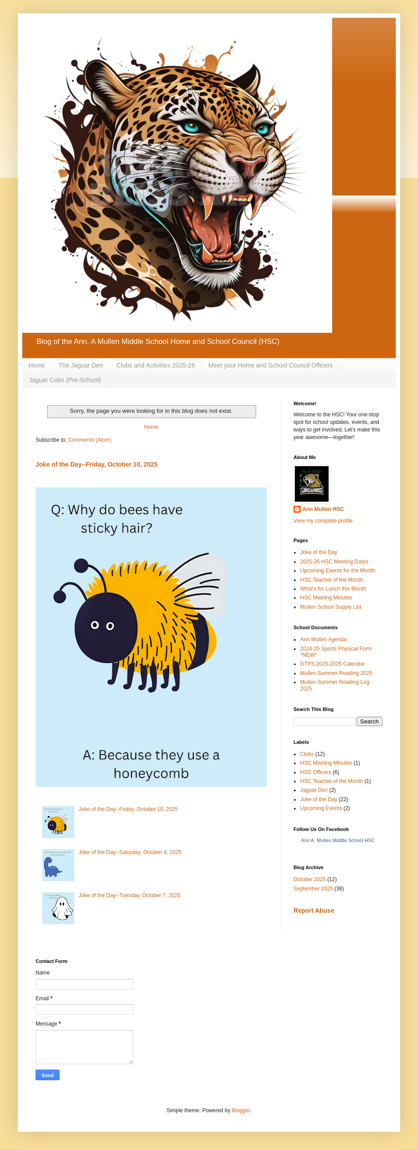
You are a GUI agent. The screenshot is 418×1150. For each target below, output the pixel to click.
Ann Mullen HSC (323, 509)
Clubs (307, 754)
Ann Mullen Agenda (323, 639)
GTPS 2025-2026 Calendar (332, 664)
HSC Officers (315, 772)
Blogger (241, 1110)
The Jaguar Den (80, 365)
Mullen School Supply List (330, 607)
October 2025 (309, 879)
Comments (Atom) (89, 440)
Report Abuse (313, 910)
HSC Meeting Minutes (326, 598)
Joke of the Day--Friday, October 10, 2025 (96, 464)
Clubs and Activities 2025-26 (156, 365)
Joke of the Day (318, 552)
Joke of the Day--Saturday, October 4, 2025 (130, 852)
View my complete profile (323, 521)
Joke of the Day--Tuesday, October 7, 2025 (130, 895)
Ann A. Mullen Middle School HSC (338, 840)
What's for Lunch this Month (333, 589)
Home (36, 365)
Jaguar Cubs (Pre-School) (65, 379)
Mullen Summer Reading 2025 (336, 673)
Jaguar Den (314, 790)
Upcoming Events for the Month (337, 570)
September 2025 (313, 889)
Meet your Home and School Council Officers (270, 365)
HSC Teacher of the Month (331, 580)
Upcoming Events (321, 808)
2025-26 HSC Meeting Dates (334, 562)
